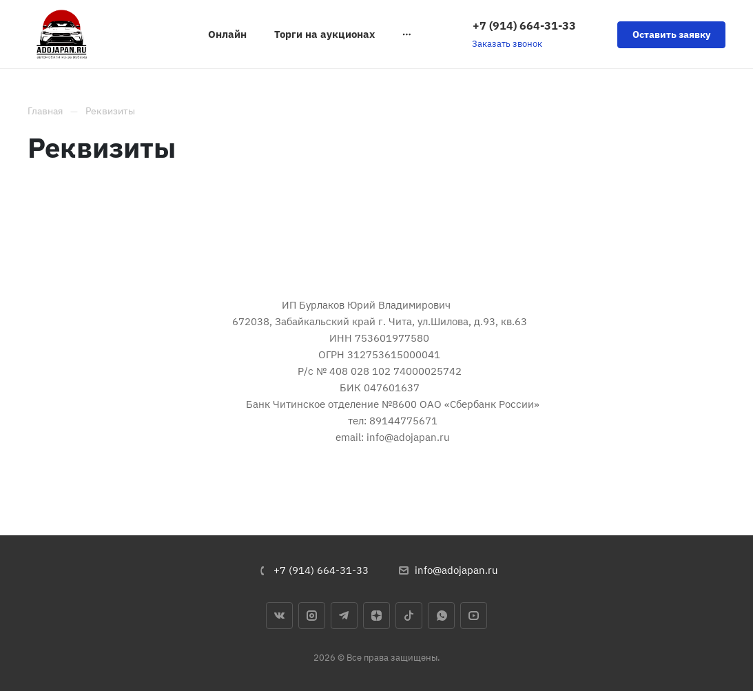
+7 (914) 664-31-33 (524, 25)
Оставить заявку (671, 34)
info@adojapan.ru (456, 570)
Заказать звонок (507, 44)
